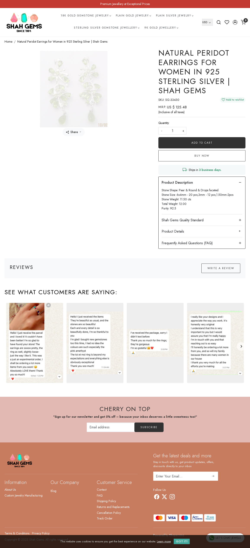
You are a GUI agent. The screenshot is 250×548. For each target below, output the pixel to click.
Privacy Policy (40, 533)
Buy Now (201, 156)
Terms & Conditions (17, 533)
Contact (102, 489)
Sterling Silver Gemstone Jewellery (106, 28)
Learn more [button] (164, 541)
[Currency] (207, 22)
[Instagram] (172, 498)
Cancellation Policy (109, 513)
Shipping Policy (106, 501)
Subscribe (149, 427)
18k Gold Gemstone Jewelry (86, 16)
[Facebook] (156, 498)
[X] (164, 498)
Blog (53, 491)
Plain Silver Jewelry (174, 16)
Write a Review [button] (220, 268)
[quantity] (172, 131)
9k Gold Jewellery (161, 28)
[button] (235, 22)
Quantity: (163, 123)
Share (72, 132)
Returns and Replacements (113, 507)
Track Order (105, 518)
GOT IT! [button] (182, 541)
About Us (10, 489)
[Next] (241, 346)
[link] (219, 22)
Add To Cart (202, 143)
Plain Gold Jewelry (133, 16)
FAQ (100, 495)
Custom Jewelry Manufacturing (24, 495)
